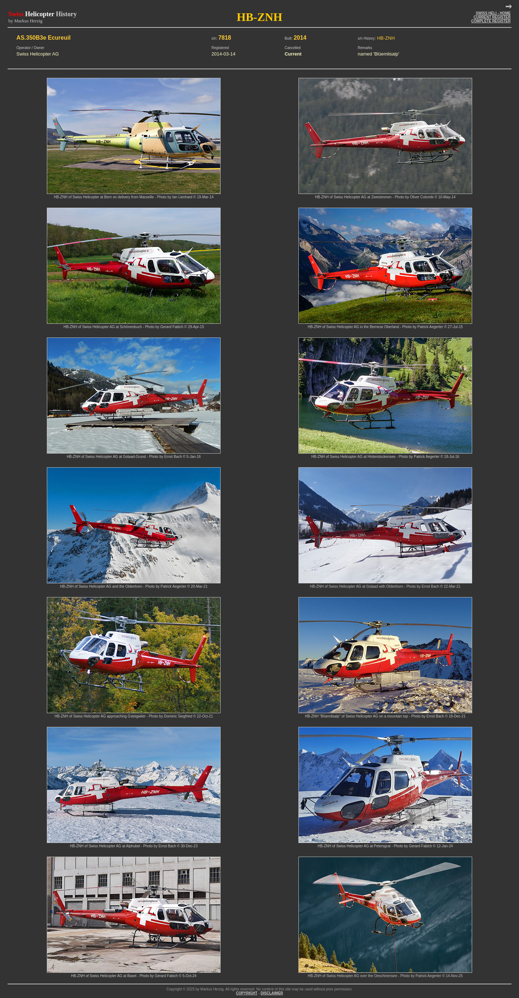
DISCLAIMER (272, 993)
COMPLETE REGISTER (490, 21)
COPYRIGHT (246, 993)
